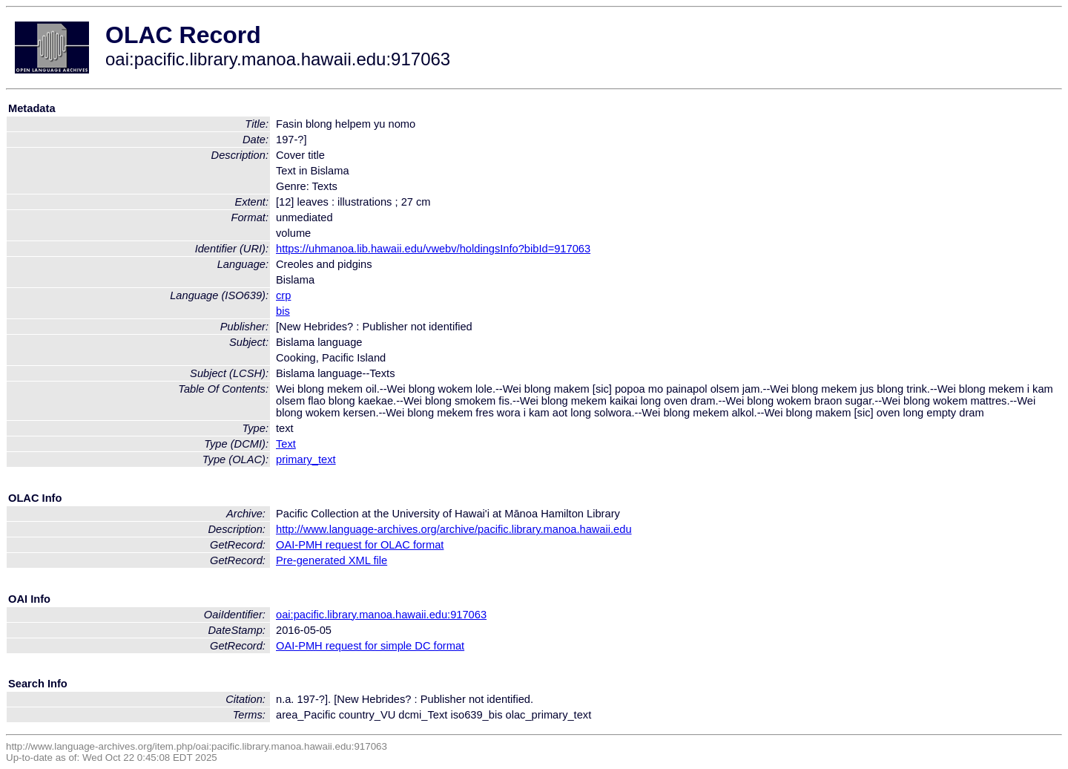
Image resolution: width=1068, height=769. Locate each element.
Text (286, 444)
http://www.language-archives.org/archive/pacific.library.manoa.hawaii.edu (454, 529)
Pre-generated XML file (331, 560)
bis (283, 311)
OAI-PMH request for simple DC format (370, 646)
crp (283, 295)
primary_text (306, 459)
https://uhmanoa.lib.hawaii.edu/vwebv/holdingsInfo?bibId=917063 (433, 249)
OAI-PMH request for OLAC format (360, 545)
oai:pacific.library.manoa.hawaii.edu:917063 (381, 615)
